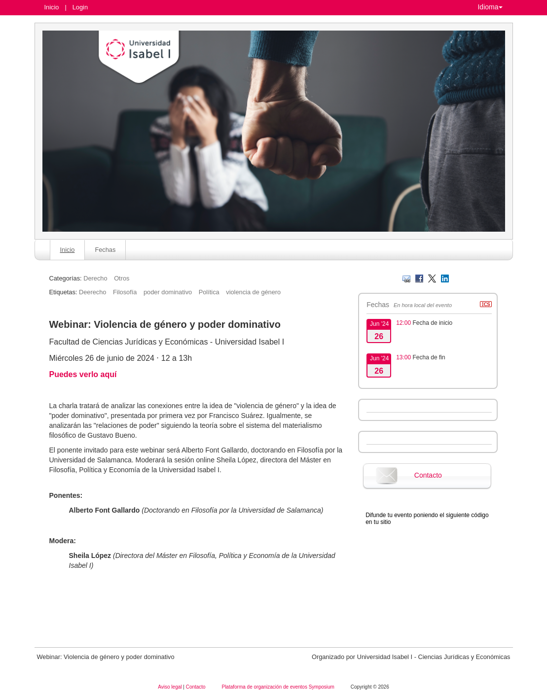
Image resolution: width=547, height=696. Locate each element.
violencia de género (253, 292)
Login (80, 7)
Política (209, 292)
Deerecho (93, 292)
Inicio (51, 7)
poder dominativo (168, 292)
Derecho (95, 278)
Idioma (489, 7)
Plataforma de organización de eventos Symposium (278, 687)
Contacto (428, 475)
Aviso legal (170, 687)
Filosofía (125, 292)
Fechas (105, 249)
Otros (121, 278)
